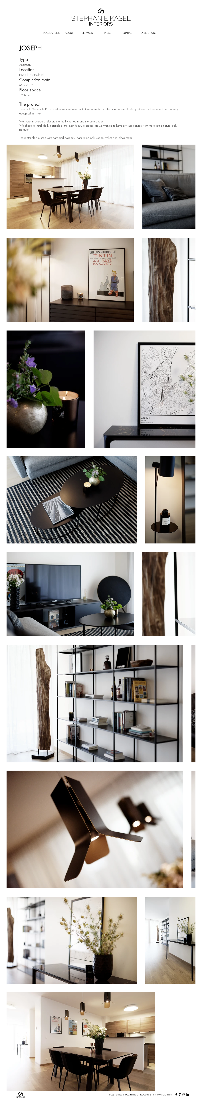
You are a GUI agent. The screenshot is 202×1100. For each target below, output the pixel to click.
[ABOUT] (69, 33)
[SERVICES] (87, 33)
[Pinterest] (180, 1094)
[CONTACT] (128, 33)
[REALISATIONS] (51, 33)
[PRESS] (107, 33)
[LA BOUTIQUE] (148, 33)
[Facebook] (176, 1094)
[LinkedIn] (187, 1094)
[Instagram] (184, 1094)
